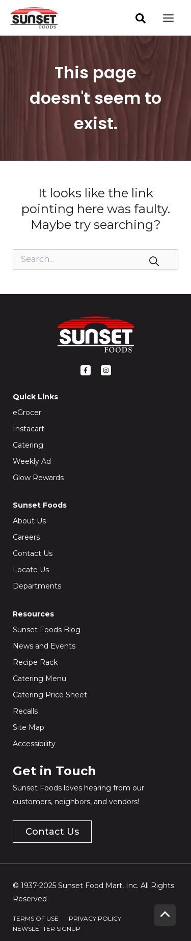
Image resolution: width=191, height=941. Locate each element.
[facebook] (140, 18)
